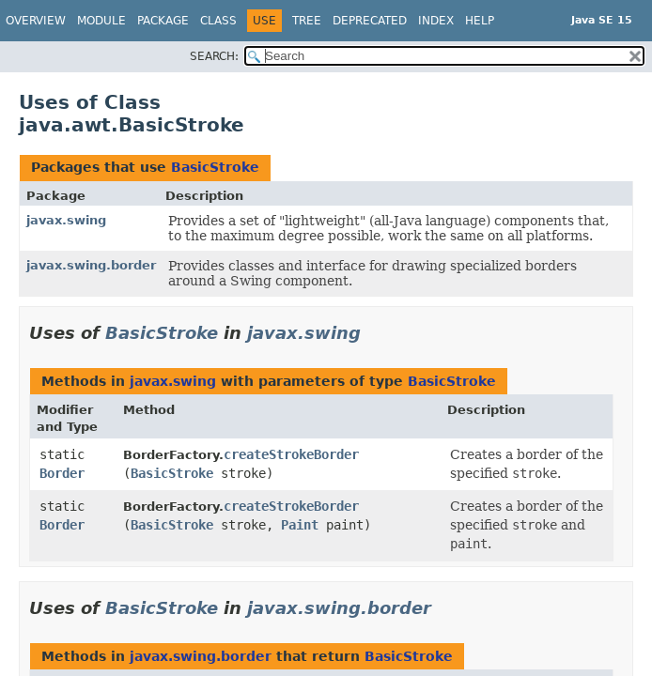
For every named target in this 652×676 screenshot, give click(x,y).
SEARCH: (214, 56)
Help (479, 20)
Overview (36, 20)
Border (62, 473)
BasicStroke (215, 167)
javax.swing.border (91, 265)
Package (163, 20)
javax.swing (66, 220)
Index (436, 20)
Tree (306, 20)
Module (101, 20)
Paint (299, 524)
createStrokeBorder (291, 454)
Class (218, 20)
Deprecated (370, 20)
